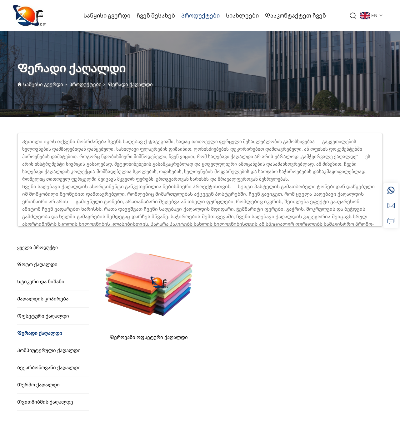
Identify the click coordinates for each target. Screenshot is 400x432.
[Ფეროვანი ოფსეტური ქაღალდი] (149, 284)
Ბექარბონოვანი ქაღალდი (49, 367)
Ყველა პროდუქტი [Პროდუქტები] (37, 247)
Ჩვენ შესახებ (156, 15)
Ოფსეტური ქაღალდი (43, 316)
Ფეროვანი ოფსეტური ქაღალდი (149, 337)
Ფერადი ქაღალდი (130, 84)
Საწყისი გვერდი (106, 15)
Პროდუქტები (200, 15)
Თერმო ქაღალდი (38, 385)
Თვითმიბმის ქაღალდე (45, 402)
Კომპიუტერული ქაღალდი (49, 350)
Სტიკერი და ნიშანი (40, 281)
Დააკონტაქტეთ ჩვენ (295, 15)
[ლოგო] (29, 15)
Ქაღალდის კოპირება (42, 299)
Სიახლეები (242, 15)
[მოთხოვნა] (390, 220)
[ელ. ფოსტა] (390, 205)
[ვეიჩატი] (390, 190)
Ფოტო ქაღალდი (37, 264)
